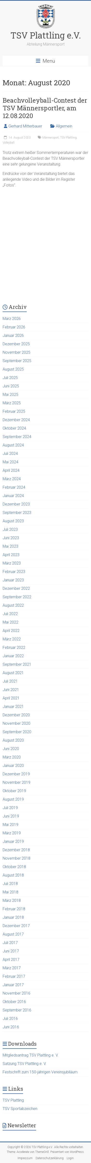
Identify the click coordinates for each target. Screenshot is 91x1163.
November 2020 (16, 723)
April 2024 (11, 470)
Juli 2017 (10, 942)
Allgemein (64, 126)
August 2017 (13, 934)
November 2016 (16, 993)
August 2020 (13, 740)
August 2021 (13, 673)
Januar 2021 (13, 706)
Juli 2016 (10, 1018)
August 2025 (13, 369)
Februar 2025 (14, 411)
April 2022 (11, 630)
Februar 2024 (14, 487)
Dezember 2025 (16, 344)
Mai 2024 (10, 462)
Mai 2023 (10, 546)
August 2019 (13, 799)
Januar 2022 (13, 656)
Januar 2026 (13, 335)
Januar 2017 (13, 985)
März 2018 (12, 900)
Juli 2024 (10, 453)
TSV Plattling (68, 137)
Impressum (25, 1158)
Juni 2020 (11, 748)
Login (70, 1158)
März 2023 (12, 563)
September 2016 (17, 1010)
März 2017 (12, 968)
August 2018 (13, 875)
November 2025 (16, 352)
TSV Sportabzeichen (20, 1108)
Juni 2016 (11, 1027)
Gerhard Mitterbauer (25, 126)
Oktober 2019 (14, 791)
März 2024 (12, 479)
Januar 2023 (13, 580)
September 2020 (17, 732)
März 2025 (12, 403)
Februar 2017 (14, 976)
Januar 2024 (13, 495)
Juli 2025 (10, 377)
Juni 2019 (11, 816)
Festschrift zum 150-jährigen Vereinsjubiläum (40, 1072)
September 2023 (17, 512)
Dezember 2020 (16, 715)
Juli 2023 (10, 529)
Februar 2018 (14, 909)
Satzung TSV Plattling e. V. (24, 1063)
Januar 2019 (13, 841)
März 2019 (12, 833)
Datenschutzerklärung (50, 1158)
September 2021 (17, 664)
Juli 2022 (10, 613)
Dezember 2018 (16, 850)
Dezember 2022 (16, 588)
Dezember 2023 (16, 504)
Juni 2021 (11, 689)
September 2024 (17, 436)
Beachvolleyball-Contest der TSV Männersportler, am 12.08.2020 (45, 108)
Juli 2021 (10, 681)
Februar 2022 (14, 647)
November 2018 (16, 858)
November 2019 (16, 782)
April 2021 (11, 698)
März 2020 (12, 757)
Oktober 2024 (14, 428)
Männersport (50, 137)
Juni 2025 (11, 386)
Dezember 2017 (16, 926)
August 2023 (13, 521)
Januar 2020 (13, 765)
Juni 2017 (11, 951)
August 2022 (13, 605)
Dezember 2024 (16, 420)
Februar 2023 (14, 571)
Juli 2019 (10, 807)
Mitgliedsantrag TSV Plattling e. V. (30, 1055)
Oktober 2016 (14, 1001)
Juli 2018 (10, 883)
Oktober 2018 (14, 866)
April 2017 (11, 959)
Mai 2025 (10, 394)
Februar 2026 (14, 327)
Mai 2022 (10, 622)
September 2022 (17, 597)
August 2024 (13, 445)
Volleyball (8, 142)
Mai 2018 (10, 892)
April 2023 (11, 554)
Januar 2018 (13, 917)
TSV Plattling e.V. (45, 35)
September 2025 (17, 361)
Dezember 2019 (16, 774)
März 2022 (12, 639)
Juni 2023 (11, 538)
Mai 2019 (10, 824)
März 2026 (12, 318)
